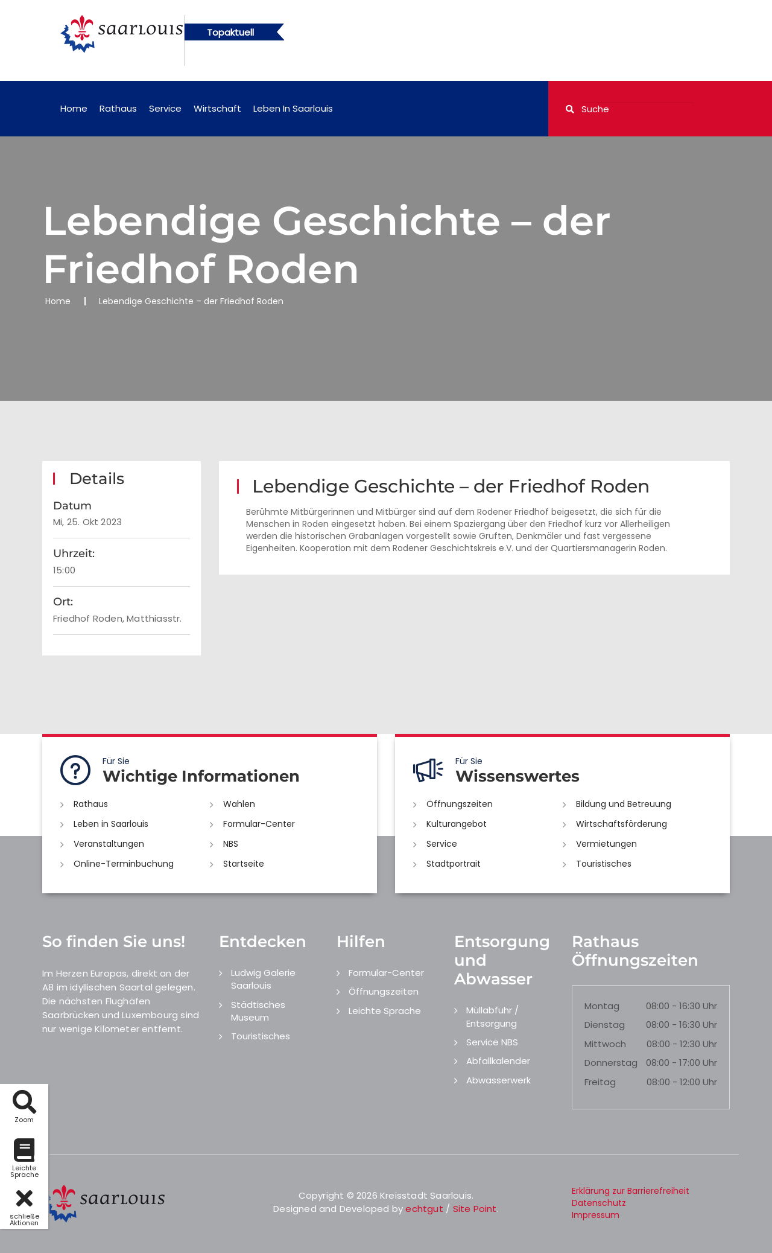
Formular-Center (259, 824)
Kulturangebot (456, 824)
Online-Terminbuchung (124, 864)
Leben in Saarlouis (293, 108)
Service (165, 108)
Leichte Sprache (385, 1010)
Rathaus (118, 108)
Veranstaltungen (109, 844)
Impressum (595, 1215)
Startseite (243, 864)
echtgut (424, 1208)
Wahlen (239, 804)
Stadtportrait (453, 864)
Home (73, 108)
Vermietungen (606, 844)
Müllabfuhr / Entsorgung (492, 1016)
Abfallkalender (498, 1060)
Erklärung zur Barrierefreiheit (630, 1191)
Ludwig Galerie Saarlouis (263, 979)
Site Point (475, 1208)
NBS (230, 844)
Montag (601, 1006)
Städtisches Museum (258, 1011)
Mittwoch (605, 1044)
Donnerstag (611, 1062)
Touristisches (603, 864)
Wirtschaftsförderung (621, 824)
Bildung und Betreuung (623, 804)
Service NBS (492, 1042)
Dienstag (604, 1024)
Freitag (600, 1082)
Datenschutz (599, 1203)
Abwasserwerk (498, 1080)
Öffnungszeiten (459, 804)
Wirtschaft (217, 108)
